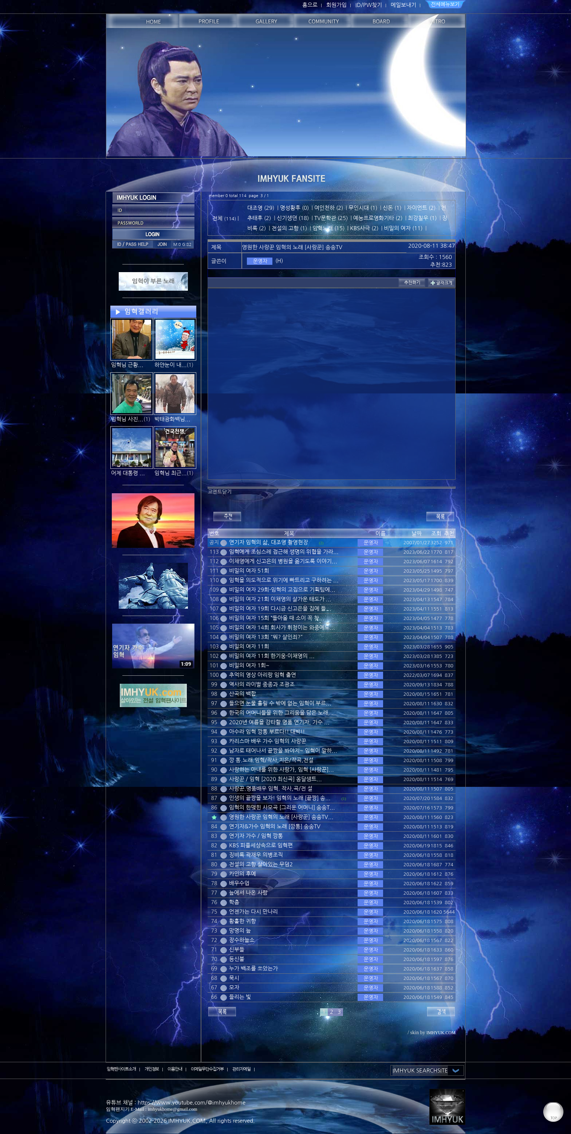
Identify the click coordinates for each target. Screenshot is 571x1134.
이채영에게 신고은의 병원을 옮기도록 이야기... (283, 561)
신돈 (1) (392, 208)
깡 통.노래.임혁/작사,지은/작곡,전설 (271, 760)
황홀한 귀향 (242, 921)
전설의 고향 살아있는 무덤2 (261, 864)
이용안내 (175, 1069)
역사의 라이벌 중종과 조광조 (262, 684)
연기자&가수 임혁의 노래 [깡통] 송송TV (274, 826)
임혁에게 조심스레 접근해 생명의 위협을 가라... (284, 551)
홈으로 (310, 5)
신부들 (236, 949)
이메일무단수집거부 (207, 1069)
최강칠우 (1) (422, 218)
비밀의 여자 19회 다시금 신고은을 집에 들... (280, 608)
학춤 (234, 902)
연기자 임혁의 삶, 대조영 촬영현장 (268, 542)
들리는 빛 (240, 997)
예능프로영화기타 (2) (377, 218)
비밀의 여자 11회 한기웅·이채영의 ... (272, 656)
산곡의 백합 (242, 694)
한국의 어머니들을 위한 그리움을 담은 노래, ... (283, 712)
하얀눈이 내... (170, 365)
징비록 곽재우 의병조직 (256, 855)
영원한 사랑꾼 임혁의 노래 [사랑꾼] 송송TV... (281, 817)
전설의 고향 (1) (289, 228)
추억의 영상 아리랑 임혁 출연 (262, 675)
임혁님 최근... (170, 473)
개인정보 (152, 1069)
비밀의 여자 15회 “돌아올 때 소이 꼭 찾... (276, 618)
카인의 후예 (242, 873)
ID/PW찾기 (368, 5)
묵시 (234, 978)
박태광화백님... (172, 419)
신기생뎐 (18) (293, 218)
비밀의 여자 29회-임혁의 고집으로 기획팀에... (282, 589)
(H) (279, 260)
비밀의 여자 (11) (403, 228)
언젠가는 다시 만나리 (253, 911)
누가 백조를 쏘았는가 (253, 968)
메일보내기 (403, 5)
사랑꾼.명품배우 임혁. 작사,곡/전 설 (270, 788)
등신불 (236, 959)
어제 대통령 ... (128, 473)
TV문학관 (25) (331, 218)
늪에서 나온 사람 (248, 892)
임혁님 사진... (127, 419)
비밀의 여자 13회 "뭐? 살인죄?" (266, 637)
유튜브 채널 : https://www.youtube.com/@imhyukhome (175, 1102)
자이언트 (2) (421, 208)
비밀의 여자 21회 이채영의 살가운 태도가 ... (280, 599)
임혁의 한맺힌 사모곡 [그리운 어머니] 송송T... (282, 807)
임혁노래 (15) (328, 228)
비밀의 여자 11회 (249, 646)
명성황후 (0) (294, 208)
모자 (234, 987)
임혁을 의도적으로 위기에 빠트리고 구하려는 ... (284, 580)
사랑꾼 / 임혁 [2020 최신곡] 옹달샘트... (275, 779)
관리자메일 (241, 1069)
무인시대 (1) (362, 208)
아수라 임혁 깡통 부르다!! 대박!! (267, 731)
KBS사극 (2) (364, 228)
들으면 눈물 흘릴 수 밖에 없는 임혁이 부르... (280, 703)
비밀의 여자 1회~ (249, 665)
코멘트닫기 (220, 491)
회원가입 (336, 5)
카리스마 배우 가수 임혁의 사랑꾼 (267, 741)
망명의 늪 (240, 930)
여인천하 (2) (328, 208)
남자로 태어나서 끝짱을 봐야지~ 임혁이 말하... (283, 750)
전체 (218, 218)
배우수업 (239, 883)
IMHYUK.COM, (188, 1120)
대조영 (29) (260, 208)
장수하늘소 (242, 940)
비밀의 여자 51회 (249, 570)
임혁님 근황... (127, 365)
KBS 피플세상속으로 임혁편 (261, 845)
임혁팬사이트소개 (121, 1069)
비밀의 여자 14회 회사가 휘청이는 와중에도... (282, 627)
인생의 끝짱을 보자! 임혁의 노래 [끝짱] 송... (280, 798)
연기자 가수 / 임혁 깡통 (256, 836)
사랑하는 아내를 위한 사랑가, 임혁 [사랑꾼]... (281, 769)
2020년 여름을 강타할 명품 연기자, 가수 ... (279, 722)
